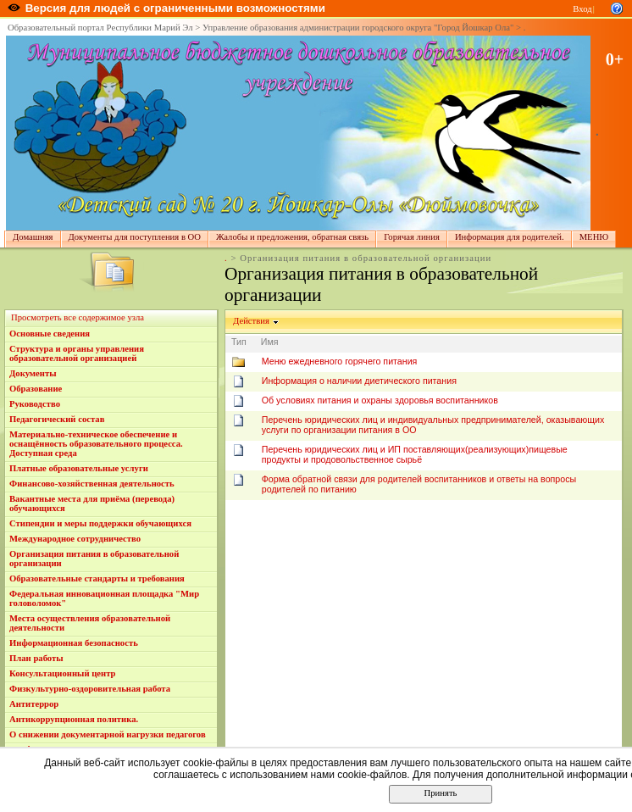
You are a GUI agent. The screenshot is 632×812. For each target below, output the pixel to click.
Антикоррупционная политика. (73, 719)
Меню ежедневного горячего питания (340, 361)
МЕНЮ (594, 237)
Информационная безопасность (73, 643)
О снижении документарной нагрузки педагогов (107, 734)
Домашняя (33, 237)
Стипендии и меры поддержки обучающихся (100, 523)
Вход (582, 9)
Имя (270, 341)
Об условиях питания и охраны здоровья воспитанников (380, 400)
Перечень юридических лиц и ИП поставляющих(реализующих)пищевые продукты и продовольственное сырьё (415, 454)
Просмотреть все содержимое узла (77, 317)
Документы (33, 373)
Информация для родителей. (509, 237)
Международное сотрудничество (75, 538)
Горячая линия (412, 237)
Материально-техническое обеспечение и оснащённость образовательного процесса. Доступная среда (96, 444)
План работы (36, 658)
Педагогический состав (56, 419)
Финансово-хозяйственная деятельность (92, 483)
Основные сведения (49, 333)
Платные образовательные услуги (78, 468)
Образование (35, 388)
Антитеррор (33, 704)
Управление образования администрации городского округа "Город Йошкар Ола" (358, 27)
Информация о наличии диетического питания (359, 380)
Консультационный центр (62, 673)
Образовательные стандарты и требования (97, 578)
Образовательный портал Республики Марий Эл (100, 27)
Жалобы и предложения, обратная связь (292, 237)
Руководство (34, 404)
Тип (239, 341)
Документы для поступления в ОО (135, 237)
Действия (251, 320)
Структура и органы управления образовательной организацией (76, 353)
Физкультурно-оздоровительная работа (89, 688)
